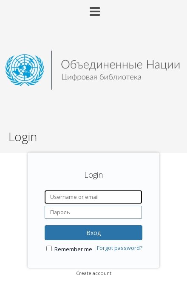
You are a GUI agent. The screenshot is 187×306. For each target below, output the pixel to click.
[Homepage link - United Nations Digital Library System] (93, 87)
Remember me (73, 249)
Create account (93, 273)
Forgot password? (119, 248)
